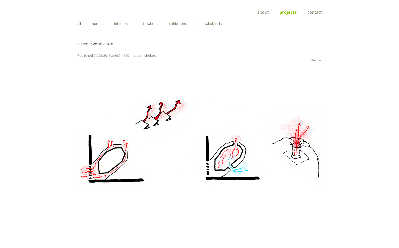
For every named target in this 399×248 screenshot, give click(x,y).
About (263, 12)
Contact (315, 12)
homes (97, 23)
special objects (210, 23)
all (79, 23)
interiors (121, 23)
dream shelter (144, 55)
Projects (288, 12)
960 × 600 (122, 55)
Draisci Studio (102, 11)
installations (148, 23)
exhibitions (178, 23)
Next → (316, 60)
